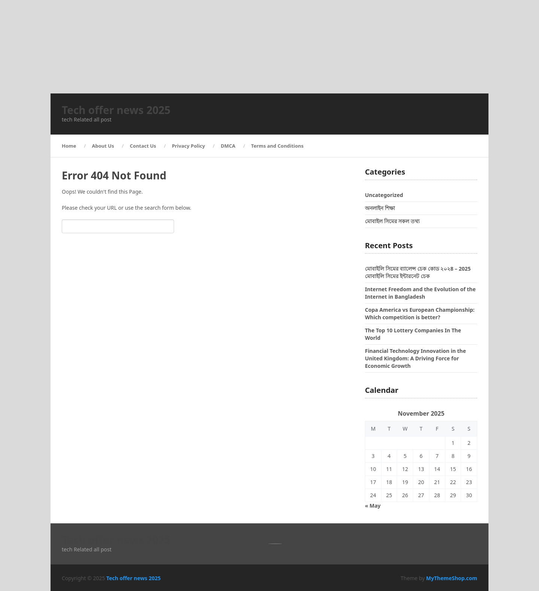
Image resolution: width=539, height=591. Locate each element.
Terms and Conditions (277, 145)
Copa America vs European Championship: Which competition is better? (420, 313)
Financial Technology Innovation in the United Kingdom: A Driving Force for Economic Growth (415, 358)
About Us (103, 145)
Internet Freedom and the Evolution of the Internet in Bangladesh (420, 293)
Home (69, 145)
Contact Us (143, 145)
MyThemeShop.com (451, 578)
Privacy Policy (188, 145)
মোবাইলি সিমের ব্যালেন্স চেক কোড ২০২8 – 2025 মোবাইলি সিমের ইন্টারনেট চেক (418, 272)
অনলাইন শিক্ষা (380, 208)
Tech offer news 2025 (116, 110)
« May (373, 505)
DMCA (228, 145)
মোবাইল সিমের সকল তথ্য (392, 221)
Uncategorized (384, 194)
